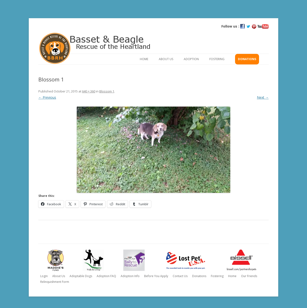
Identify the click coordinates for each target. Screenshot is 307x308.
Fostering (216, 59)
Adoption (191, 59)
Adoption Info (130, 276)
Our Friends (249, 276)
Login (44, 276)
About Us (166, 59)
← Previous (47, 97)
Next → (263, 97)
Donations (247, 59)
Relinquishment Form (54, 282)
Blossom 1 (106, 91)
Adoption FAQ (106, 276)
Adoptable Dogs (81, 276)
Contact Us (180, 276)
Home (144, 59)
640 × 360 (88, 91)
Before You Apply (156, 276)
